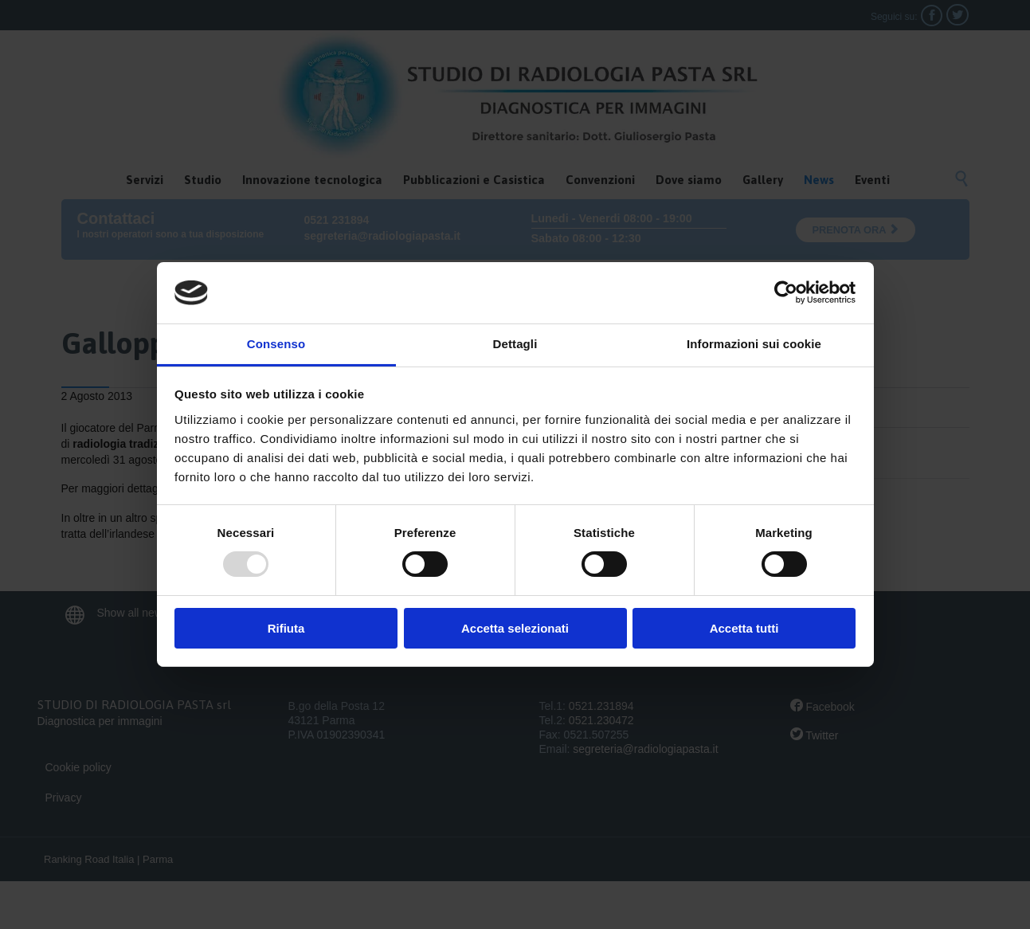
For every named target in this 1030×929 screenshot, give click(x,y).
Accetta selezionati (515, 628)
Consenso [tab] (276, 344)
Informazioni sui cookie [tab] (754, 344)
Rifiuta (286, 628)
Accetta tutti (744, 628)
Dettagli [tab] (515, 344)
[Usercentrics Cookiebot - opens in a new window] (786, 292)
